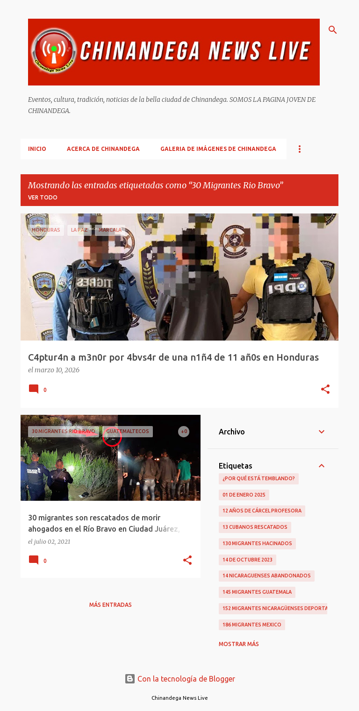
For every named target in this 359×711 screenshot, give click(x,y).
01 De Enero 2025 (244, 495)
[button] (325, 390)
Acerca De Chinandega (103, 149)
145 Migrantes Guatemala (257, 592)
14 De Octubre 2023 (248, 559)
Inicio (37, 149)
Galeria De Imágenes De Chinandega (218, 149)
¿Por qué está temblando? (259, 478)
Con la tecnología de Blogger (179, 679)
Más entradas (110, 605)
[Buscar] (332, 30)
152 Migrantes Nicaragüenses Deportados (281, 608)
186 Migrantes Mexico (252, 624)
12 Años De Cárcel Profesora (262, 510)
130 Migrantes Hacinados (257, 543)
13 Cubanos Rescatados (255, 527)
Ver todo (42, 197)
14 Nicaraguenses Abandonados (267, 575)
